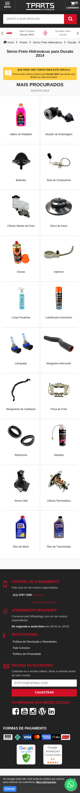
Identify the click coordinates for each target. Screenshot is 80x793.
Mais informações (46, 782)
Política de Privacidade (27, 653)
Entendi (10, 788)
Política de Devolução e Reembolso (35, 641)
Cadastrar (44, 692)
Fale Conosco (21, 647)
